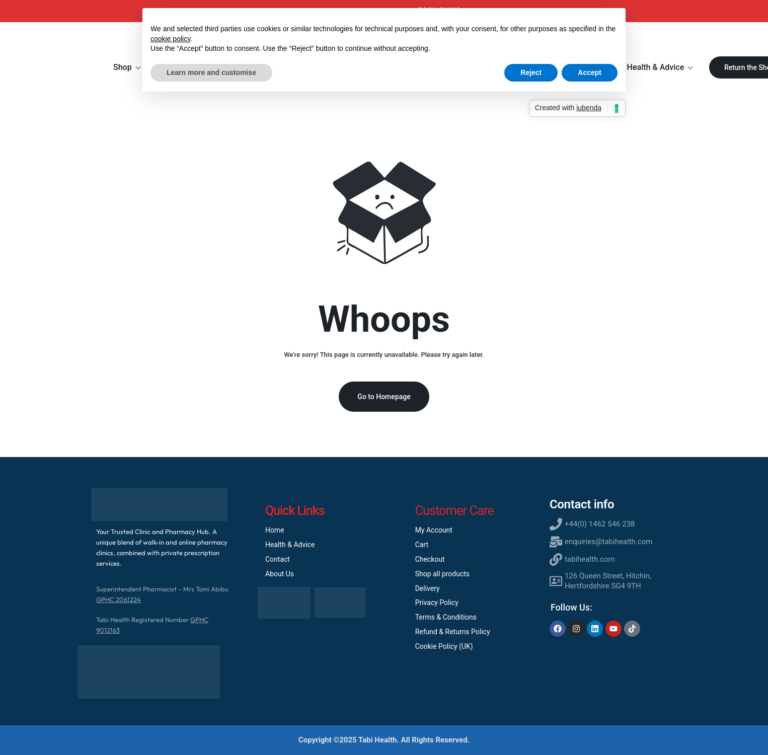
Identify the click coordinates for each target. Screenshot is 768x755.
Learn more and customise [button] (211, 72)
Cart (421, 545)
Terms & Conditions (446, 617)
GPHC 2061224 (118, 599)
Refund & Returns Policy (452, 632)
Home (274, 530)
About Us (279, 574)
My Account (433, 530)
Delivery (427, 588)
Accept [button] (589, 72)
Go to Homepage (383, 397)
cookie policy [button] (170, 39)
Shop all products (442, 574)
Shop (127, 67)
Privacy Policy (436, 602)
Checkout (430, 559)
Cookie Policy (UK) (444, 646)
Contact (277, 559)
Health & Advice (660, 67)
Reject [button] (531, 72)
